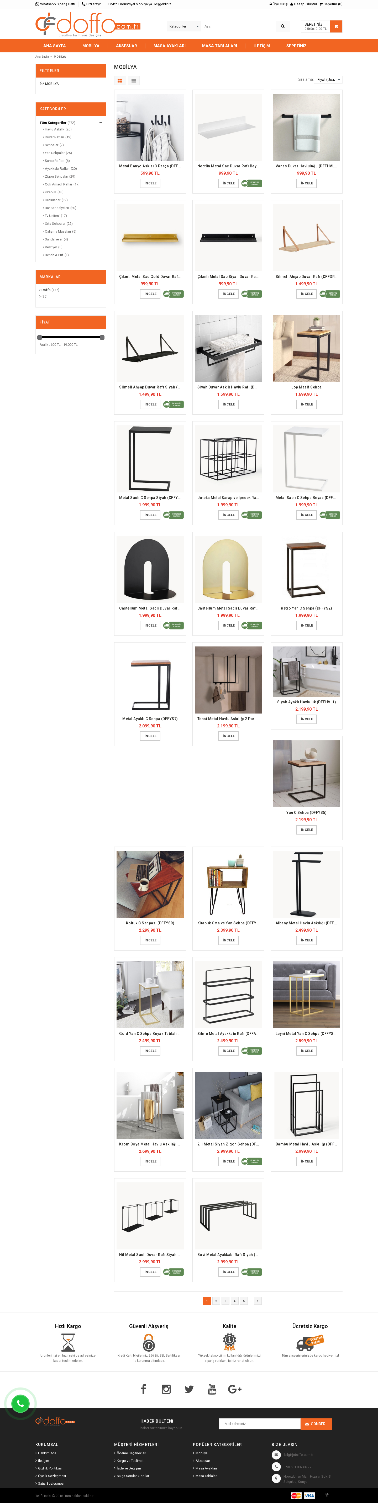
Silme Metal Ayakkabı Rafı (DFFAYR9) (229, 1034)
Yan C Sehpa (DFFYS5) (306, 812)
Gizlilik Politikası (50, 1468)
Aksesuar (203, 1461)
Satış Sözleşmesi (51, 1483)
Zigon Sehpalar (55, 176)
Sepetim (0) (331, 4)
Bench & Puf (53, 255)
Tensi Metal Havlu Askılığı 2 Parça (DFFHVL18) (229, 719)
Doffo (45, 290)
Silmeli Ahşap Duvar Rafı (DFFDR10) (308, 277)
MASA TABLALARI (219, 45)
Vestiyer (50, 247)
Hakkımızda (47, 1453)
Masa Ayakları (206, 1468)
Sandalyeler (52, 239)
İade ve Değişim (129, 1468)
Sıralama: (306, 79)
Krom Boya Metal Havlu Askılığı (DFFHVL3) (151, 1144)
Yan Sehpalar (54, 153)
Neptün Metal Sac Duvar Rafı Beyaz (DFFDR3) (229, 166)
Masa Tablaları (206, 1476)
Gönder (318, 1424)
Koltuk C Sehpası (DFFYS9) (150, 923)
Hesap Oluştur (303, 4)
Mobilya (202, 1453)
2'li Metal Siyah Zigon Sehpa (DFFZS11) (229, 1144)
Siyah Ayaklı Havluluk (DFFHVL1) (306, 702)
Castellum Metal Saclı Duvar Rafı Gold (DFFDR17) (229, 608)
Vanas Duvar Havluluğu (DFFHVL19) (308, 166)
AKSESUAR (126, 45)
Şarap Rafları (53, 161)
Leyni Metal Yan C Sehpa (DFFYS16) (308, 1034)
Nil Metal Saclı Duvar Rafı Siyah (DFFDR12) (151, 1255)
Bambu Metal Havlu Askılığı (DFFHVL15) (308, 1144)
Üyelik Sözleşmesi (52, 1476)
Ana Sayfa (54, 45)
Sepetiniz (296, 45)
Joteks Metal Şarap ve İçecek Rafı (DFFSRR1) (229, 498)
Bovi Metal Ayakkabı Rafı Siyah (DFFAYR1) (229, 1255)
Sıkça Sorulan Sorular (133, 1476)
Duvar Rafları (53, 137)
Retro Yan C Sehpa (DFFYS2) (306, 608)
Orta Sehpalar (54, 224)
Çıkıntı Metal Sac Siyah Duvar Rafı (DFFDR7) (229, 277)
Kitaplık (49, 192)
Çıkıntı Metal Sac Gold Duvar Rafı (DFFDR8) (151, 277)
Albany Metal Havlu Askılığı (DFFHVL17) (308, 923)
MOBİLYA (90, 45)
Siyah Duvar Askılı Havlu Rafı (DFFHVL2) (229, 387)
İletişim (262, 45)
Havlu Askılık (53, 129)
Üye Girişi (279, 4)
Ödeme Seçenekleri (131, 1453)
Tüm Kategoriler (53, 123)
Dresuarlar (51, 200)
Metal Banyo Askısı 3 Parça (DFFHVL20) (151, 166)
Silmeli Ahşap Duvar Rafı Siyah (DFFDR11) (151, 387)
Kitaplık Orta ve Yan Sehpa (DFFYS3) (229, 923)
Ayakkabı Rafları (56, 169)
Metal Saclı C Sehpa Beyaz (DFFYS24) (308, 498)
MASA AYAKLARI (170, 45)
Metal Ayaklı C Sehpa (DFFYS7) (150, 719)
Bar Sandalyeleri (56, 208)
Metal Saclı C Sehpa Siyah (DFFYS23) (151, 498)
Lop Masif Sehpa (306, 387)
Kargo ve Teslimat (130, 1461)
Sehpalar (50, 145)
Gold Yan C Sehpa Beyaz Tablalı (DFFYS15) (151, 1034)
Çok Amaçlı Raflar (57, 184)
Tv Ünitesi (51, 216)
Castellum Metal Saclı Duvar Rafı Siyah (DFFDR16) (151, 608)
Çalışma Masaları (57, 231)
